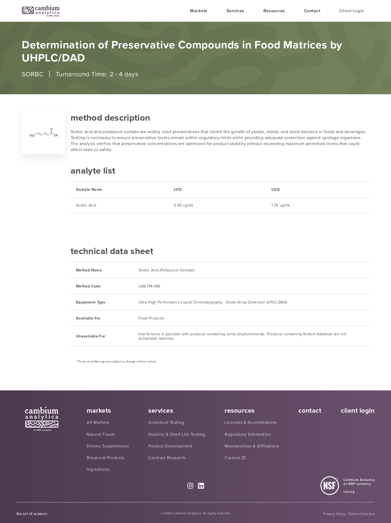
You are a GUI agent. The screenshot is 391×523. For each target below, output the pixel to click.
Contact (312, 11)
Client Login (351, 11)
